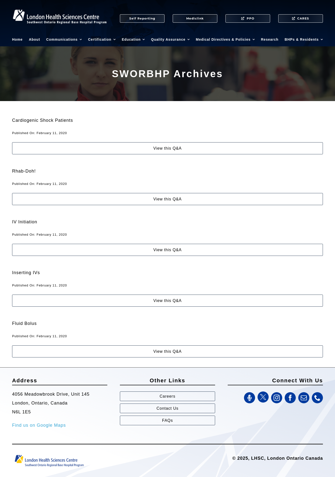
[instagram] (276, 397)
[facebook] (290, 397)
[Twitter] (263, 397)
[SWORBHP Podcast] (249, 397)
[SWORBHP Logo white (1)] (59, 7)
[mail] (303, 397)
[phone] (317, 397)
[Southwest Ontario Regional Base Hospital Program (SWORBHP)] (49, 454)
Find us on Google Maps (39, 425)
